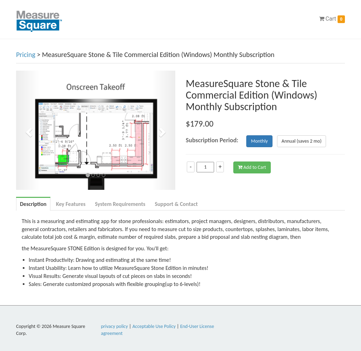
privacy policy (114, 326)
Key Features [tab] (71, 204)
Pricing (25, 54)
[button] (28, 130)
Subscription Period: (212, 140)
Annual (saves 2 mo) (301, 141)
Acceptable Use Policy (154, 326)
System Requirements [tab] (120, 204)
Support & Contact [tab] (176, 204)
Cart (332, 19)
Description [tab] (33, 204)
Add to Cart (252, 167)
